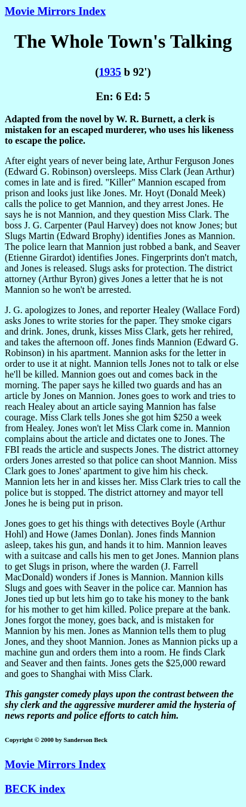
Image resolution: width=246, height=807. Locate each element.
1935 (110, 72)
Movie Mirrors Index (55, 11)
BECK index (35, 789)
